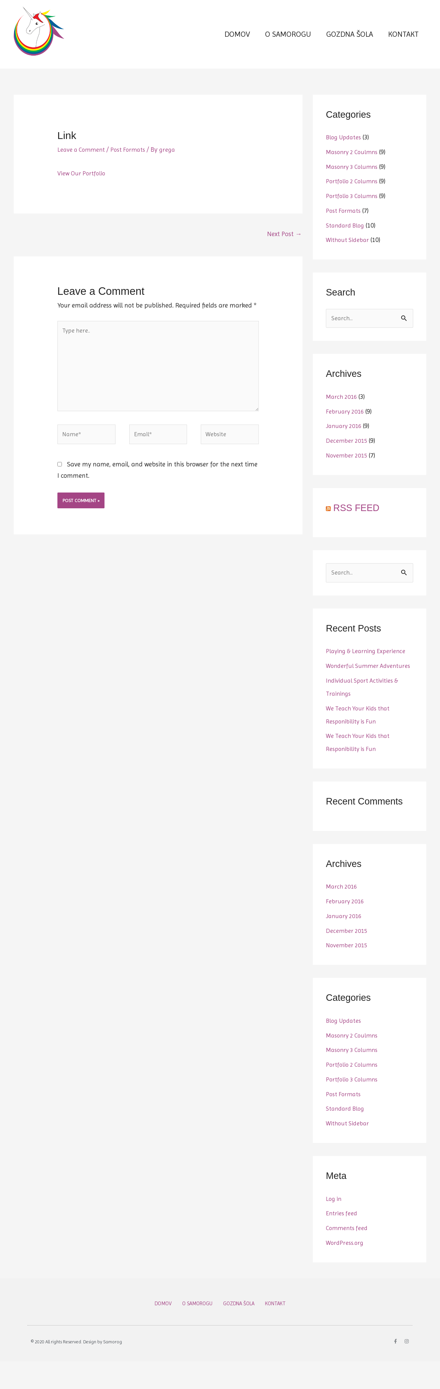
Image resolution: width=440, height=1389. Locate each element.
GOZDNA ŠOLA (349, 40)
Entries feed (342, 1241)
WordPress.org (346, 1270)
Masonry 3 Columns (354, 179)
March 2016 (343, 410)
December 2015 (348, 454)
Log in (334, 1226)
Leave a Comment (82, 162)
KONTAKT (403, 40)
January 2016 (345, 439)
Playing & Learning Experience (368, 666)
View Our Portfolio (82, 185)
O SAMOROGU (288, 40)
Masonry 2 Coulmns (354, 165)
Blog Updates (345, 150)
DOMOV (237, 40)
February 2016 (346, 425)
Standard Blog (346, 238)
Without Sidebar (349, 252)
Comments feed (348, 1255)
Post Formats (132, 162)
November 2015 (348, 469)
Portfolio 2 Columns (354, 194)
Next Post (284, 247)
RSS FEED (356, 521)
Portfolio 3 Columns (354, 208)
